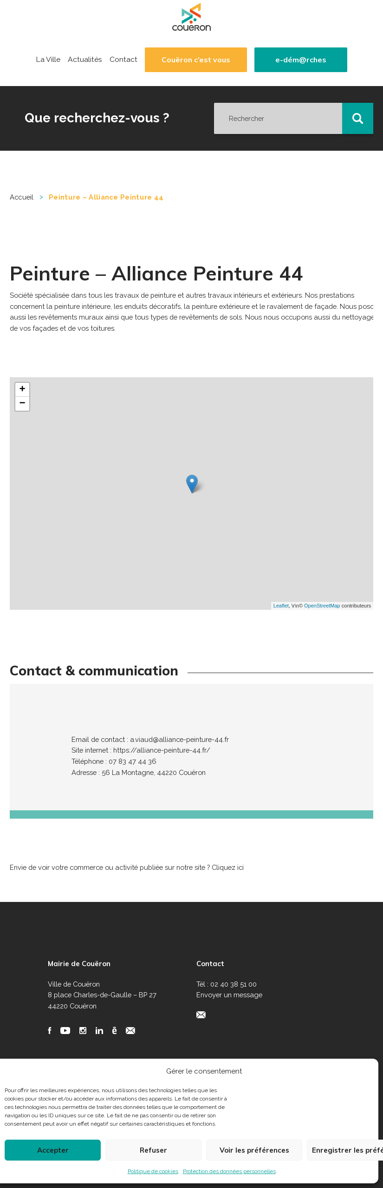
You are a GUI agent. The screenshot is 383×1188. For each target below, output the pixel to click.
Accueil (22, 197)
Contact (123, 59)
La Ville (48, 59)
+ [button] (22, 390)
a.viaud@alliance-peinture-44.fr (179, 739)
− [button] (22, 404)
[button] (358, 118)
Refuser (153, 1150)
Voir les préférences (254, 1150)
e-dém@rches (300, 59)
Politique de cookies (153, 1171)
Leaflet (281, 605)
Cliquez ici (228, 867)
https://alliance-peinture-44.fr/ (161, 750)
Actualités (85, 59)
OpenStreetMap (322, 605)
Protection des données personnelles (229, 1171)
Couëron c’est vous (196, 59)
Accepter (53, 1150)
